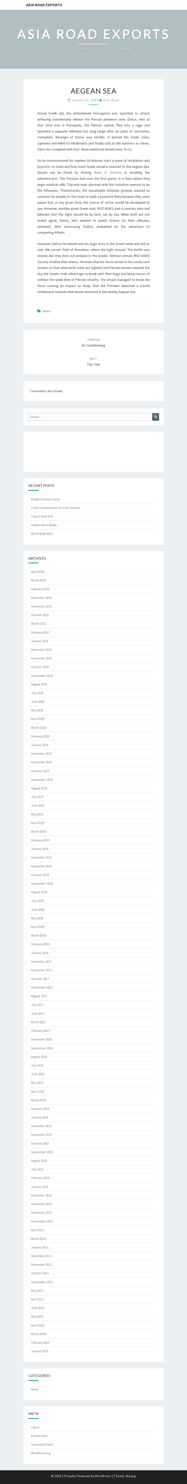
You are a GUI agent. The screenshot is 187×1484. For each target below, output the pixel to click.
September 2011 (42, 1282)
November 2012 (41, 1212)
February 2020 (40, 736)
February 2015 (40, 1178)
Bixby (127, 149)
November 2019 (41, 762)
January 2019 (39, 849)
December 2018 (41, 857)
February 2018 (40, 944)
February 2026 (40, 589)
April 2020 (37, 719)
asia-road (111, 100)
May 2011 (37, 1290)
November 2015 (41, 1134)
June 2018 (37, 909)
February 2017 (40, 1031)
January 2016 (39, 1117)
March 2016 (38, 1100)
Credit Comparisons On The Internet (55, 508)
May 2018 (37, 918)
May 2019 (37, 814)
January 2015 (39, 1187)
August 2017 (39, 996)
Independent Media (44, 525)
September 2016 (42, 1048)
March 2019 (38, 831)
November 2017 (41, 970)
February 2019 (40, 840)
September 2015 (42, 1152)
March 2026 (38, 580)
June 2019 (37, 805)
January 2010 (39, 1351)
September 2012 (42, 1221)
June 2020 (37, 701)
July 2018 (37, 901)
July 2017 (37, 1005)
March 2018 (38, 935)
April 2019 (37, 823)
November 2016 (41, 1039)
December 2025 (41, 598)
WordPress (103, 1476)
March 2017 (38, 1022)
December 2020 (41, 650)
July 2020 (37, 693)
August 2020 (39, 684)
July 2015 (37, 1169)
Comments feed (42, 1444)
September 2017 (42, 987)
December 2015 (41, 1126)
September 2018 (42, 883)
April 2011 (37, 1299)
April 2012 (37, 1230)
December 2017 (41, 961)
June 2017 (37, 1013)
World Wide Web (42, 534)
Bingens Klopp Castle (45, 499)
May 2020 (37, 710)
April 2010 (37, 1325)
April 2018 (37, 927)
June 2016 (37, 1074)
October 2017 (40, 979)
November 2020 (41, 658)
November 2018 (41, 866)
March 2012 (38, 1239)
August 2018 (39, 892)
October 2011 (40, 1273)
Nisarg (131, 1476)
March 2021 (38, 623)
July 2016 (37, 1065)
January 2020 (39, 745)
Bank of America (108, 172)
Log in (35, 1427)
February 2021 (40, 632)
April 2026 (37, 572)
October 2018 (40, 875)
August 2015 (39, 1161)
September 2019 (42, 779)
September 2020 (42, 676)
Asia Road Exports (44, 4)
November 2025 (41, 606)
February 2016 (40, 1109)
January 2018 (39, 953)
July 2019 (37, 797)
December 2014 (41, 1195)
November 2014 (41, 1204)
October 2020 (40, 667)
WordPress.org (41, 1453)
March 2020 (38, 728)
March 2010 (38, 1334)
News (46, 311)
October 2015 (40, 1143)
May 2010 (37, 1316)
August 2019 (39, 788)
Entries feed (39, 1436)
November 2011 (41, 1264)
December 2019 (41, 753)
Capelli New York (42, 516)
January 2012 (39, 1247)
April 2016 (37, 1091)
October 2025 (40, 615)
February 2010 (40, 1342)
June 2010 (37, 1308)
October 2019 (40, 771)
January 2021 (39, 641)
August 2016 (39, 1057)
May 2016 (37, 1083)
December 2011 (41, 1256)
